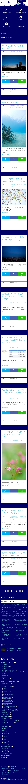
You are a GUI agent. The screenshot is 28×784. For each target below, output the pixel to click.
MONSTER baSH (6, 700)
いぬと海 (9, 3)
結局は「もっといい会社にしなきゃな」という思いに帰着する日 (14, 625)
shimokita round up (7, 703)
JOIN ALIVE (5, 707)
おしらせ (3, 757)
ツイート (6, 81)
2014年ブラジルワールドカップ (9, 732)
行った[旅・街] (5, 666)
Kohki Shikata (3, 781)
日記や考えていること (22, 32)
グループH (5, 744)
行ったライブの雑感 (7, 685)
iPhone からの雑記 (13, 770)
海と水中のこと (21, 107)
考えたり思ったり (6, 668)
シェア (14, 81)
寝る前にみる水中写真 (7, 753)
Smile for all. (5, 724)
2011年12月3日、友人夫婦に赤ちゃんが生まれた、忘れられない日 (14, 434)
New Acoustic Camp (7, 697)
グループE (5, 739)
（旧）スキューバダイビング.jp (9, 720)
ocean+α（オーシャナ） (15, 105)
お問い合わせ (4, 774)
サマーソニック (6, 691)
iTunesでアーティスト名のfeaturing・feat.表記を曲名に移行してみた (13, 340)
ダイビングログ (6, 718)
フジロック (5, 695)
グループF (5, 741)
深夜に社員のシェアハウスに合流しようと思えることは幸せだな (14, 631)
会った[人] (4, 673)
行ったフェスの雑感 (7, 686)
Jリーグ (4, 728)
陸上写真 (4, 748)
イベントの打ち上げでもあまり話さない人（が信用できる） (14, 638)
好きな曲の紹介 (6, 714)
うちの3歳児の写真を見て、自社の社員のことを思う (14, 628)
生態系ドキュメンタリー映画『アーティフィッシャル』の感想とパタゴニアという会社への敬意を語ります (14, 620)
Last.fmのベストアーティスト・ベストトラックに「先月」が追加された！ (14, 296)
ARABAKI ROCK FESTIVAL (8, 689)
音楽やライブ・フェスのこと (8, 681)
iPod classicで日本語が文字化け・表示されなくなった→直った (14, 392)
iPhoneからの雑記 (6, 755)
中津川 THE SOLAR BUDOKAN (9, 706)
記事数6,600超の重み (10, 102)
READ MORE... (5, 76)
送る (22, 81)
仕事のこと (4, 677)
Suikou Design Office (16, 779)
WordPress (7, 778)
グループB (5, 735)
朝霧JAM (5, 704)
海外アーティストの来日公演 (9, 710)
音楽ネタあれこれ (6, 683)
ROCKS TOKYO (6, 698)
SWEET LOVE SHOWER (8, 701)
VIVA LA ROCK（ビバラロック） (9, 709)
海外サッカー (5, 730)
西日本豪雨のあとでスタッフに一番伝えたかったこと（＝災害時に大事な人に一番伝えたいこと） (14, 635)
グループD (5, 738)
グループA (5, 733)
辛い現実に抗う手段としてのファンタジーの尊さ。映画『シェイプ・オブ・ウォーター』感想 (14, 608)
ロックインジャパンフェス (8, 692)
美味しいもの (5, 675)
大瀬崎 (11, 91)
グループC (5, 736)
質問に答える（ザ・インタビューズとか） (12, 671)
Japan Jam (5, 688)
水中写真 (4, 750)
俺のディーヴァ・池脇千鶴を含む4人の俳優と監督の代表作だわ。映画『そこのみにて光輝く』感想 (14, 612)
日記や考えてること (5, 768)
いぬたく (3, 776)
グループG (5, 742)
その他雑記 (12, 51)
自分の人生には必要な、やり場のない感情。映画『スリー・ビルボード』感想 (14, 616)
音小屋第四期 (5, 712)
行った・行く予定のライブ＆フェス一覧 (10, 772)
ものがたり (5, 751)
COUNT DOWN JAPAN (8, 694)
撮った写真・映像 (5, 746)
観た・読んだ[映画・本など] (8, 670)
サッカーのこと (5, 726)
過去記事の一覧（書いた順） (11, 32)
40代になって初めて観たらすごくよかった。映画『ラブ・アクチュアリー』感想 (13, 605)
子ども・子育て (6, 678)
